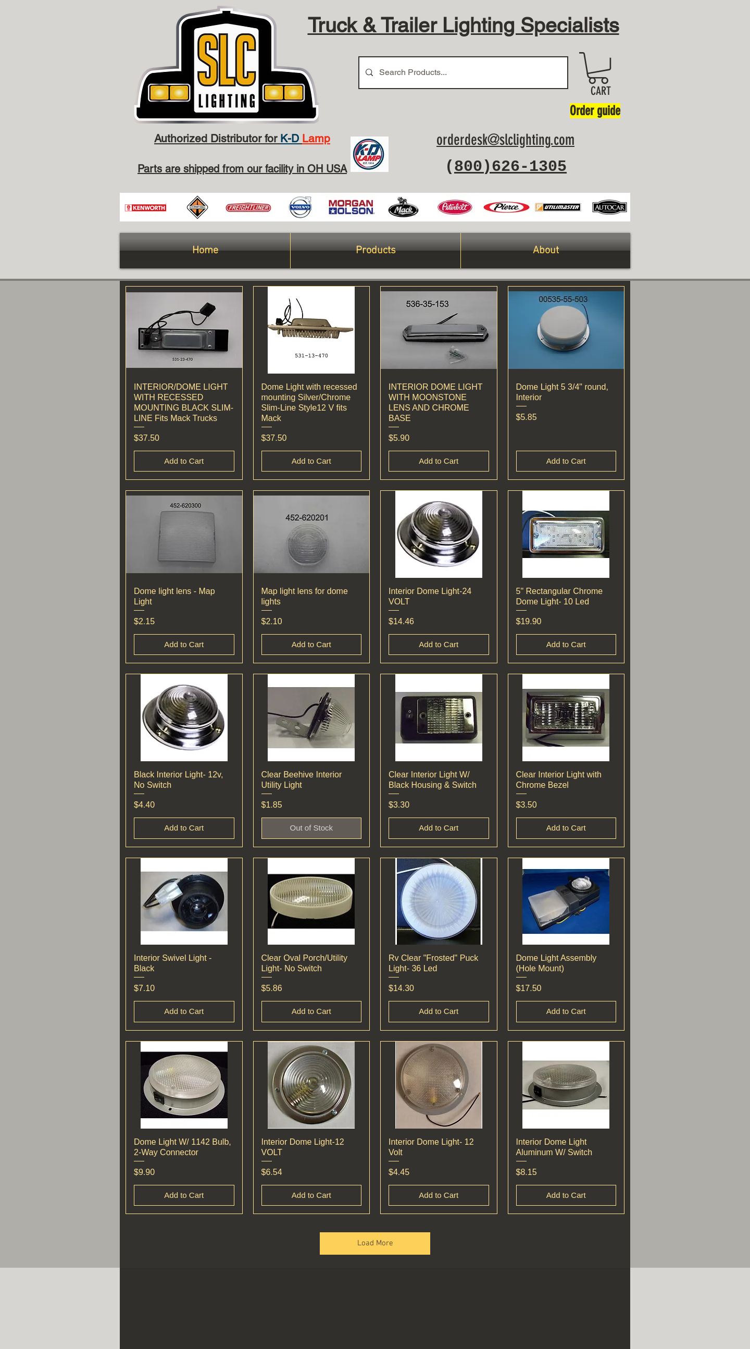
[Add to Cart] (184, 461)
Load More (375, 1243)
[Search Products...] (462, 72)
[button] (598, 68)
